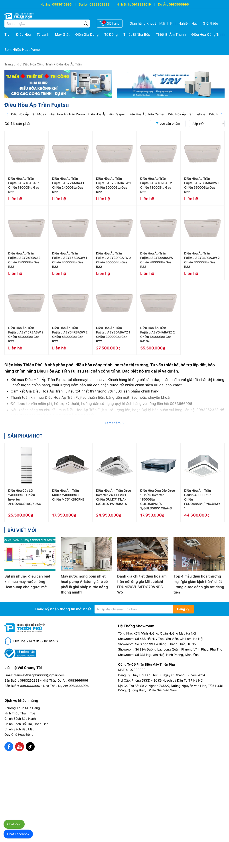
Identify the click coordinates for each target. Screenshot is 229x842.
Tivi (7, 34)
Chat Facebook (18, 834)
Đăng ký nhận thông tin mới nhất (63, 609)
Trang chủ (11, 64)
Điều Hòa (23, 34)
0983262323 (99, 4)
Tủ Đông (111, 34)
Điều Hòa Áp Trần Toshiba (186, 114)
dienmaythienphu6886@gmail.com (39, 675)
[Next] (221, 114)
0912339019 (141, 4)
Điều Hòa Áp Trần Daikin (67, 114)
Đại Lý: (84, 4)
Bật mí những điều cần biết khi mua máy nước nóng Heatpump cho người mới (27, 581)
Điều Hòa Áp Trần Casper (106, 114)
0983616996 (62, 4)
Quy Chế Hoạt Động (19, 734)
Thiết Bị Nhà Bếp (136, 34)
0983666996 (179, 4)
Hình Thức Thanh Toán (20, 713)
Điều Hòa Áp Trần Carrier (146, 114)
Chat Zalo (14, 824)
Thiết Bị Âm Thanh (171, 34)
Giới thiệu (210, 23)
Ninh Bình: (123, 4)
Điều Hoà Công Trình (208, 34)
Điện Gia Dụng (87, 34)
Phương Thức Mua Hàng (22, 708)
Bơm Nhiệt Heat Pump (22, 49)
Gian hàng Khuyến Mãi (147, 23)
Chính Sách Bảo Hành (20, 718)
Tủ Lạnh (43, 34)
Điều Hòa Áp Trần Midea (28, 114)
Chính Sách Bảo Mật (19, 729)
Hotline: (45, 4)
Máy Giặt (62, 34)
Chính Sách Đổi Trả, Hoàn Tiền (26, 724)
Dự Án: (163, 4)
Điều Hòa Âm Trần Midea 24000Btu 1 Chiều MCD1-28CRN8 (68, 495)
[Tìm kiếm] (86, 24)
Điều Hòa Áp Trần (69, 64)
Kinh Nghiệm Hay (183, 23)
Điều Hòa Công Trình (38, 64)
